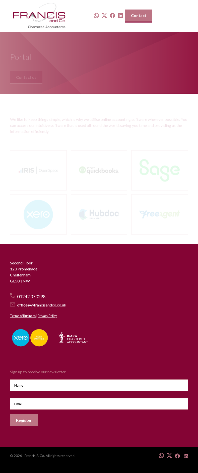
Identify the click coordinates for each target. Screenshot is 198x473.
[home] (39, 16)
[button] (183, 16)
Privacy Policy (47, 316)
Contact (138, 15)
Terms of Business (23, 316)
